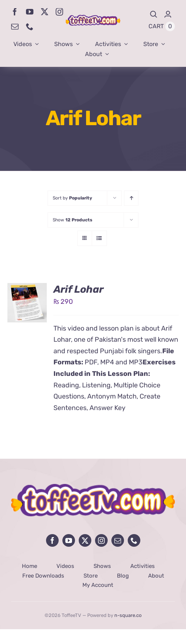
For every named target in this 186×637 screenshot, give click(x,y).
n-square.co (127, 615)
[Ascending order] (131, 198)
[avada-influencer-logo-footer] (93, 487)
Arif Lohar (78, 289)
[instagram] (59, 12)
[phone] (29, 26)
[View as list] (99, 238)
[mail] (15, 26)
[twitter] (44, 12)
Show (72, 219)
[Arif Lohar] (27, 289)
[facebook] (15, 12)
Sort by (72, 198)
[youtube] (29, 12)
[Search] (154, 14)
